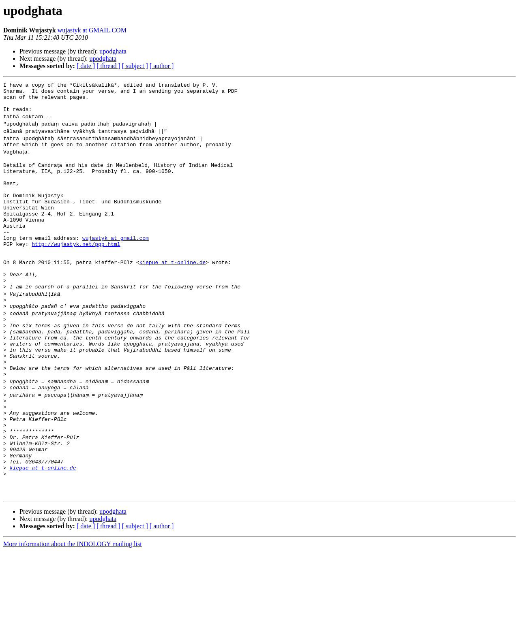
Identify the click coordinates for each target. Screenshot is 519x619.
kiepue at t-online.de (172, 290)
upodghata (113, 51)
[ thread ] (108, 65)
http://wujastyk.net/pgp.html (76, 268)
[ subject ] (135, 65)
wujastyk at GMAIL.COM (92, 30)
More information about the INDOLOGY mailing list (72, 611)
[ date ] (86, 65)
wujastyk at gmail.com (115, 261)
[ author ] (162, 65)
